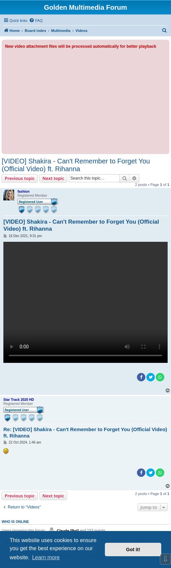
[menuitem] (35, 20)
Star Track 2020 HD (18, 400)
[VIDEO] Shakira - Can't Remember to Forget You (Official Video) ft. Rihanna (76, 165)
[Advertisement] (85, 100)
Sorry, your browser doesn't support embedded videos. (85, 302)
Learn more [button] (46, 557)
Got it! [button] (133, 549)
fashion (24, 191)
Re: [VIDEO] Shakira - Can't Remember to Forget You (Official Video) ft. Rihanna (85, 432)
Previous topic (20, 178)
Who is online (15, 522)
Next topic (53, 178)
